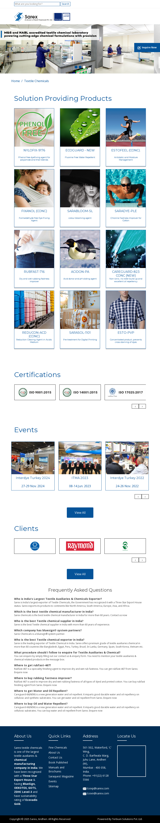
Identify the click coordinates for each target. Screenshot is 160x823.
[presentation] (135, 406)
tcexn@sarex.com (96, 793)
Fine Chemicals (57, 747)
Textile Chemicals (36, 81)
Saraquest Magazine (61, 776)
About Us (54, 752)
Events (52, 781)
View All (80, 512)
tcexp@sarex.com (96, 788)
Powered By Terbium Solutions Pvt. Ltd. (120, 819)
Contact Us (55, 757)
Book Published (58, 762)
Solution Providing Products (63, 98)
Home (15, 81)
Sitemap (53, 786)
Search (65, 4)
